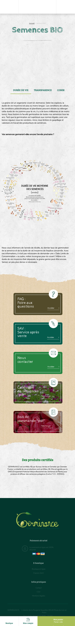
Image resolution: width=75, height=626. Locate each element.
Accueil (32, 23)
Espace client (38, 573)
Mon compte (28, 621)
